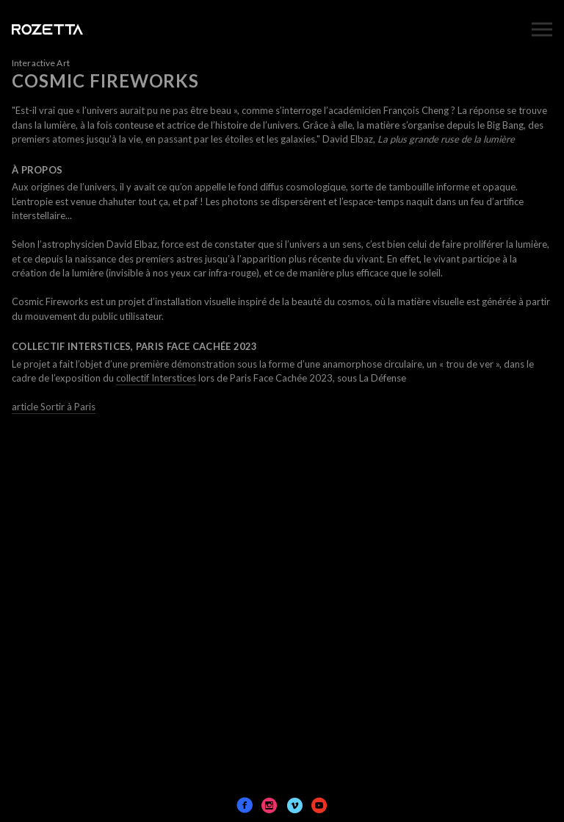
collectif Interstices (156, 378)
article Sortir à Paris (53, 406)
